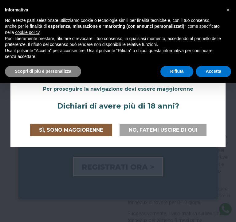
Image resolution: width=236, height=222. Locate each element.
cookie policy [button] (27, 32)
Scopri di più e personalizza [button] (43, 71)
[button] (228, 10)
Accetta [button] (213, 71)
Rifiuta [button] (177, 71)
